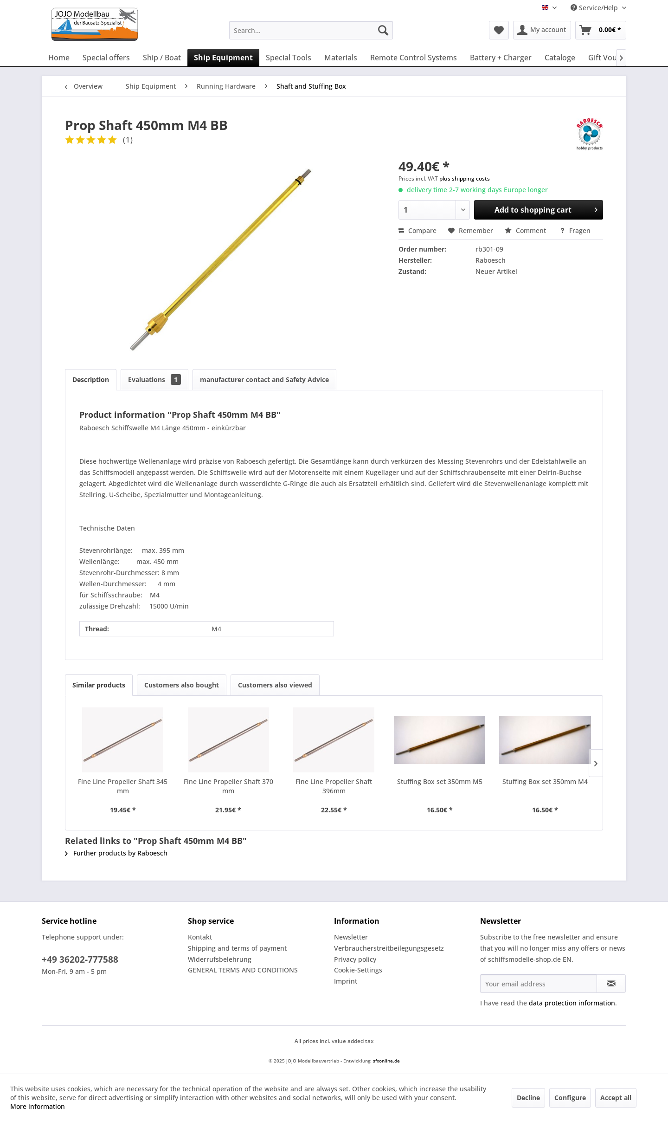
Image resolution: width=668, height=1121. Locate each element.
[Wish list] (499, 30)
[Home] (59, 57)
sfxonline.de (386, 1060)
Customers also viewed (275, 684)
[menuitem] (311, 30)
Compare (417, 230)
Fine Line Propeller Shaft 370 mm (228, 786)
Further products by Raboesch (116, 853)
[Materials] (341, 57)
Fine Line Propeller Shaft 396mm (333, 786)
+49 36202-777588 (80, 959)
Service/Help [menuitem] (595, 7)
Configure (570, 1097)
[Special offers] (106, 57)
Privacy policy (355, 959)
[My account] (542, 30)
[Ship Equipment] (223, 57)
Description (90, 379)
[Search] (383, 30)
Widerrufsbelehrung (219, 959)
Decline (528, 1097)
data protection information (572, 1002)
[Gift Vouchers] (612, 57)
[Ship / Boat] (161, 57)
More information (37, 1106)
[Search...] (311, 30)
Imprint (345, 981)
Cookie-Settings (358, 969)
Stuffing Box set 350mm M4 (545, 781)
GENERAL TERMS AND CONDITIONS (243, 969)
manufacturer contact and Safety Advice (264, 379)
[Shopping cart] (600, 30)
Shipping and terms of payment (237, 948)
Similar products (98, 684)
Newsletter (351, 937)
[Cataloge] (560, 57)
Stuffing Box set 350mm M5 (439, 781)
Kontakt (200, 937)
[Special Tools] (288, 57)
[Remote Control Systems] (413, 57)
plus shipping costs (464, 178)
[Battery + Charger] (500, 57)
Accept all (615, 1097)
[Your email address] (538, 983)
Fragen (575, 230)
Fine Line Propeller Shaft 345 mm (122, 786)
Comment (526, 230)
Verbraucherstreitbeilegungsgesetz (389, 948)
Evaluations (154, 379)
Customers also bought (181, 684)
